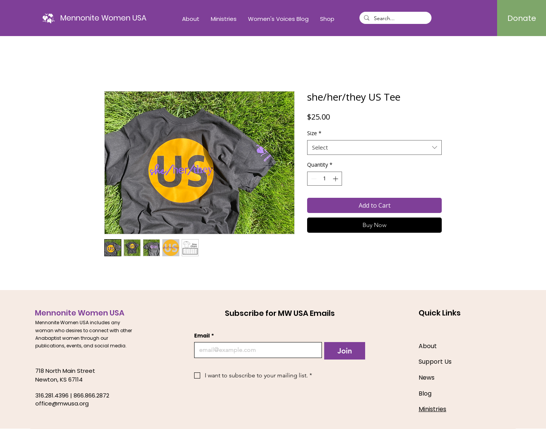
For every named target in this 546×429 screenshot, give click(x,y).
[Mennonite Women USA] (103, 17)
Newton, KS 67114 (59, 379)
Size (314, 133)
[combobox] (374, 147)
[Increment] (336, 178)
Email (204, 336)
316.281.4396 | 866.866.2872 (72, 395)
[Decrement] (313, 178)
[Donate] (521, 18)
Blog (425, 393)
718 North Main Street (65, 371)
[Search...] (395, 18)
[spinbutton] (324, 178)
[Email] (256, 350)
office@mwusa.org (62, 403)
